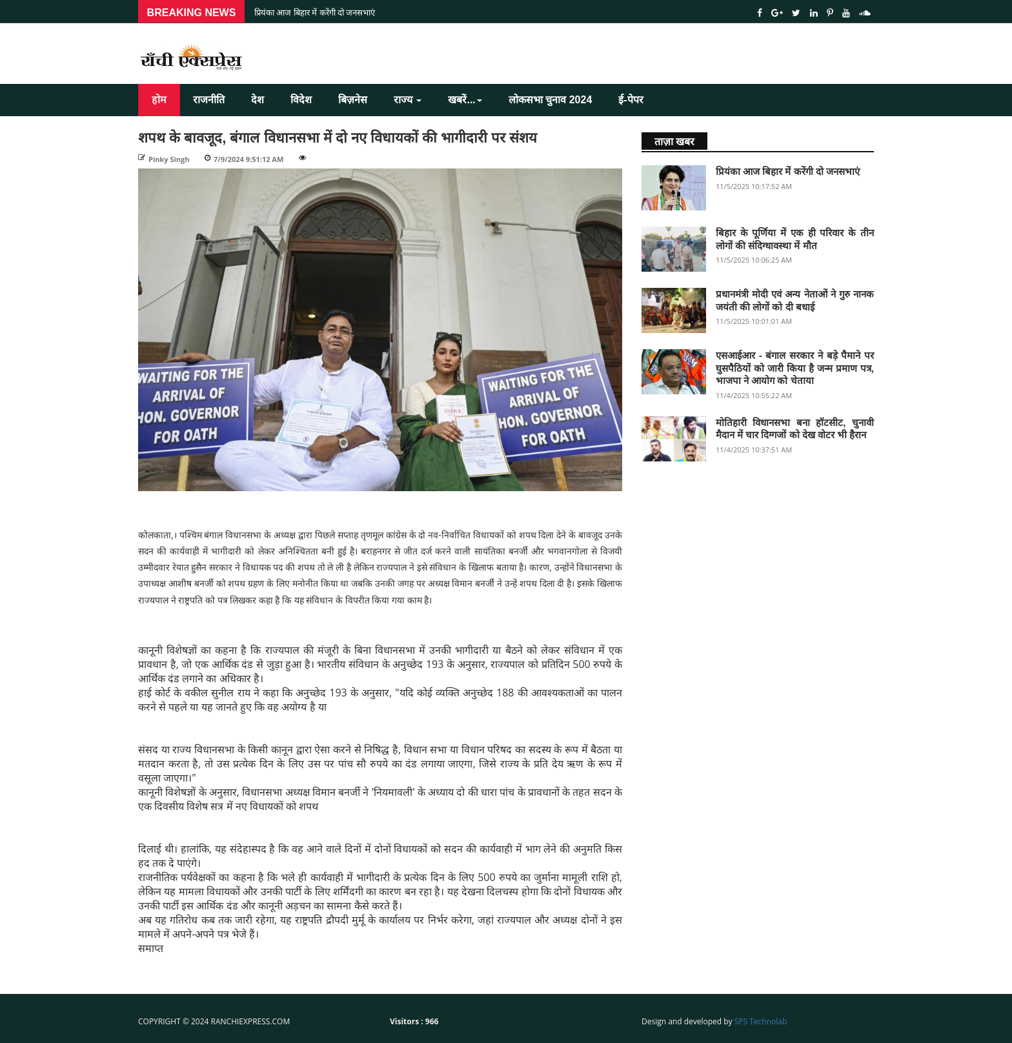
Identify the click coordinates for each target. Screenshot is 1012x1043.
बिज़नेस (352, 99)
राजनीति (209, 99)
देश (257, 99)
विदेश (301, 99)
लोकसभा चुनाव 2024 (550, 99)
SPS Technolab (760, 1021)
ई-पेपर (630, 99)
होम (159, 99)
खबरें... (464, 99)
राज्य (407, 99)
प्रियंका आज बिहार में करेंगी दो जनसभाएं (314, 12)
